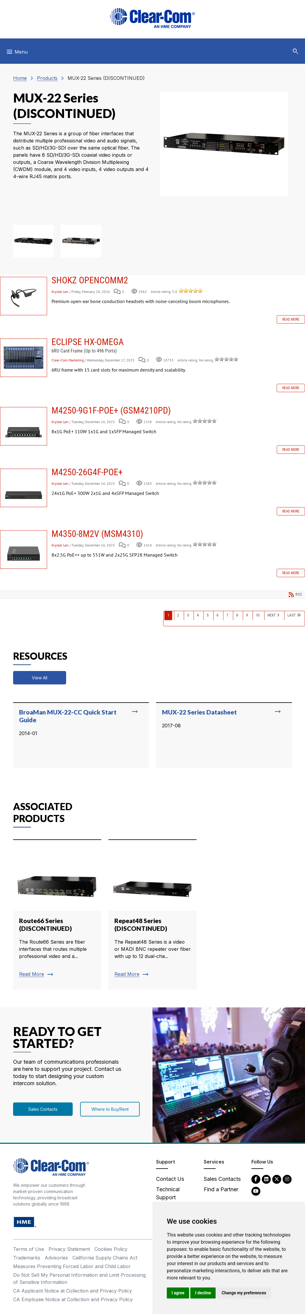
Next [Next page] (271, 615)
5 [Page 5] (207, 615)
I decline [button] (203, 1292)
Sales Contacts (42, 1109)
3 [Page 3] (188, 615)
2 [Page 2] (178, 615)
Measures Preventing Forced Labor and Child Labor (72, 1266)
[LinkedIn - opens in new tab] (266, 1179)
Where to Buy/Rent (110, 1109)
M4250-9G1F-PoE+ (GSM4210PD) (23, 426)
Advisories (56, 1258)
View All (39, 677)
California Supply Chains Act (104, 1258)
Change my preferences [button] (244, 1292)
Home (20, 78)
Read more (290, 319)
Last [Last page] (291, 615)
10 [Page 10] (257, 615)
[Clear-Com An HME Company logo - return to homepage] (51, 1167)
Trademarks (26, 1258)
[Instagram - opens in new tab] (287, 1179)
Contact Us (170, 1179)
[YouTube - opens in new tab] (255, 1191)
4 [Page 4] (198, 615)
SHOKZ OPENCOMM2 (23, 296)
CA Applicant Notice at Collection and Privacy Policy (72, 1291)
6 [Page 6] (217, 615)
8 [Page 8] (237, 615)
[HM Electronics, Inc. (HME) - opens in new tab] (25, 1222)
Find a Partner (221, 1189)
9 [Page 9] (247, 615)
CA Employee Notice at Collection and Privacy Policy (73, 1299)
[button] (295, 51)
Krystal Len (60, 291)
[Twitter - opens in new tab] (276, 1179)
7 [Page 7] (227, 615)
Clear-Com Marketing (68, 360)
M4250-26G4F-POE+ (23, 488)
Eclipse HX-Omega (23, 358)
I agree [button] (178, 1292)
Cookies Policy (110, 1249)
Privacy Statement (69, 1249)
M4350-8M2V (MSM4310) (23, 550)
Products (47, 78)
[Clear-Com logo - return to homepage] (152, 18)
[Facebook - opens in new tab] (255, 1179)
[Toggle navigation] (17, 53)
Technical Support (168, 1193)
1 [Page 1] (168, 615)
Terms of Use (28, 1249)
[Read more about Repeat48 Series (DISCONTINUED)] (152, 914)
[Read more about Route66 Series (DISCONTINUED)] (57, 914)
